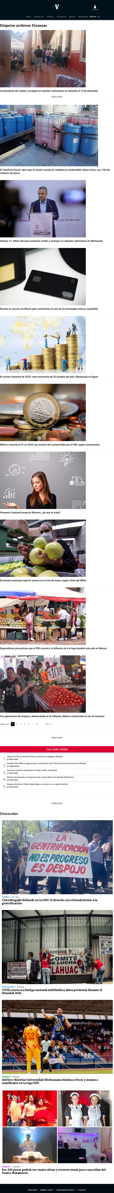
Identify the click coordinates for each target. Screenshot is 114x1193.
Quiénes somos (46, 1190)
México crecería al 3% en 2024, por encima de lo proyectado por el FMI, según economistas (50, 444)
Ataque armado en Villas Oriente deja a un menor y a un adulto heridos (37, 784)
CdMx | (6, 896)
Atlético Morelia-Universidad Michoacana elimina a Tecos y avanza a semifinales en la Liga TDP (50, 1081)
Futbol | (7, 1076)
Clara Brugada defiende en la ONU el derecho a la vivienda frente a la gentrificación (49, 901)
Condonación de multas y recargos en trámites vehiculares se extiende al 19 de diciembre (49, 90)
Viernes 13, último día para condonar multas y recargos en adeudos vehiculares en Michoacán (51, 240)
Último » (48, 724)
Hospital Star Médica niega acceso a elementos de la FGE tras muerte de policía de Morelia (46, 763)
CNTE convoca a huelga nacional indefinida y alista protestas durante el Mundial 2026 (52, 991)
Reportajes (83, 17)
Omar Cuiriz (14, 759)
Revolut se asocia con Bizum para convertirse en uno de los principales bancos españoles (49, 308)
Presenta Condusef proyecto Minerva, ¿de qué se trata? (30, 512)
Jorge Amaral (14, 766)
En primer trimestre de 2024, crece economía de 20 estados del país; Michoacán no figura (49, 376)
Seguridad (61, 17)
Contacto (82, 1190)
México (72, 17)
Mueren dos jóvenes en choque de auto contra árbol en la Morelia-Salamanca (40, 777)
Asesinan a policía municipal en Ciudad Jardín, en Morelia (32, 770)
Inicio (28, 17)
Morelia (50, 17)
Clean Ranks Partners (66, 1190)
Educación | (9, 986)
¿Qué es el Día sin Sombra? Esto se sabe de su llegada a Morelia (35, 756)
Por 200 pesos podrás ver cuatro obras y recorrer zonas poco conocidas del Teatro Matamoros (54, 1171)
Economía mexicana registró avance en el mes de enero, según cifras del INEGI (43, 580)
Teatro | (7, 1166)
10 (37, 724)
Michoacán (39, 17)
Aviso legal (32, 1190)
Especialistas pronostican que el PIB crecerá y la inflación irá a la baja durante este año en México (53, 648)
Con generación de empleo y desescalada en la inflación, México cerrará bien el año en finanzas (52, 716)
